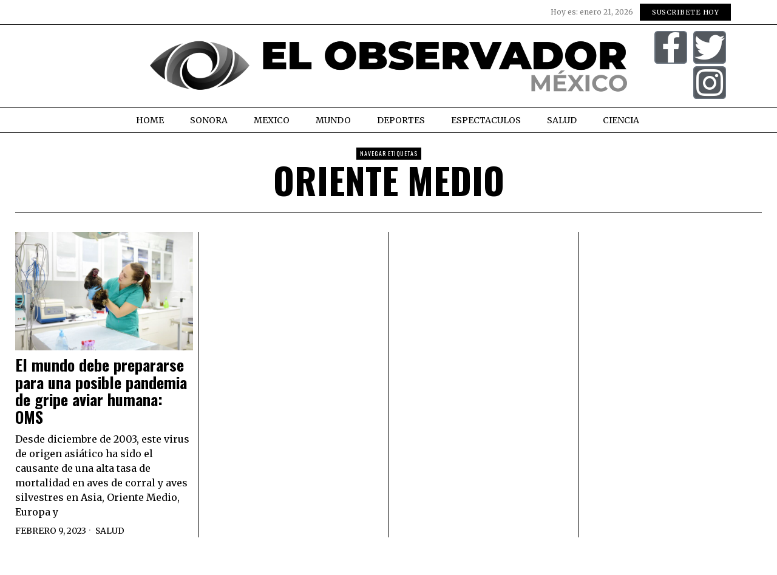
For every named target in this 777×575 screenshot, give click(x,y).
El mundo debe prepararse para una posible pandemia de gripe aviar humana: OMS (101, 391)
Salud (110, 530)
